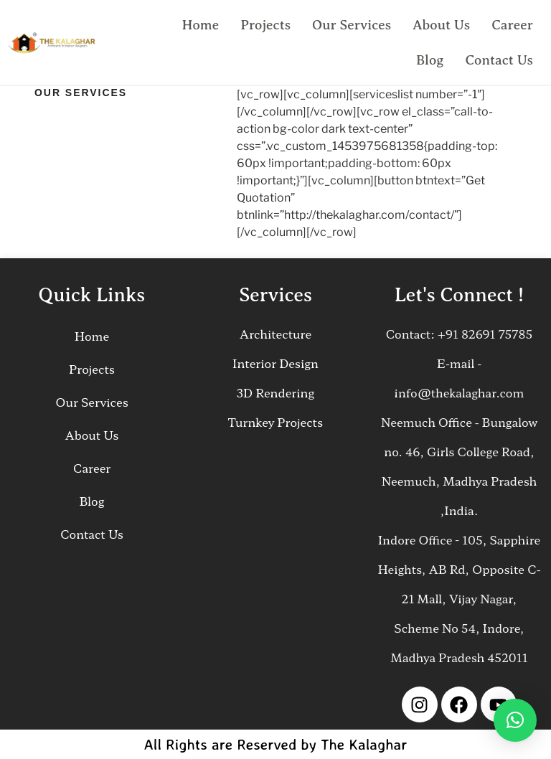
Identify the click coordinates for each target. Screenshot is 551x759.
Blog (430, 59)
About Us (441, 24)
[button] (515, 720)
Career (512, 24)
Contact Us (499, 59)
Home (201, 24)
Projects (265, 24)
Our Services (351, 24)
